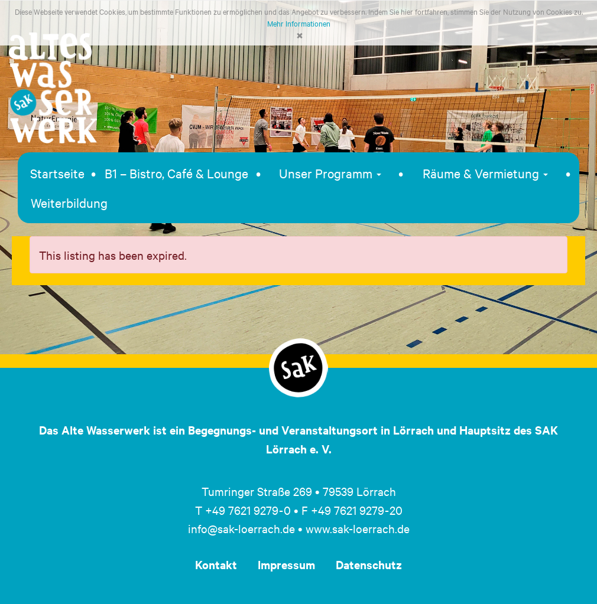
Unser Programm (330, 173)
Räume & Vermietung (485, 173)
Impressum (286, 564)
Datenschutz (369, 564)
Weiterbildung (69, 202)
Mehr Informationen (298, 23)
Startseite (57, 173)
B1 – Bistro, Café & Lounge (176, 173)
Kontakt (216, 564)
